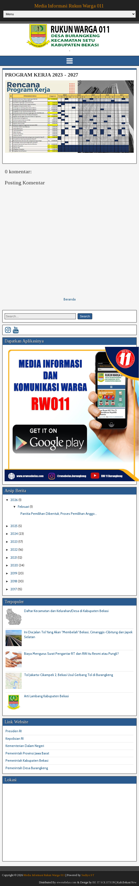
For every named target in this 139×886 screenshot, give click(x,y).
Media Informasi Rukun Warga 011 (69, 5)
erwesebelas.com (66, 882)
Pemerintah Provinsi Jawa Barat (27, 753)
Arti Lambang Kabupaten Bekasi (46, 696)
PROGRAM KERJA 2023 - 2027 (41, 75)
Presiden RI (14, 731)
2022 (14, 549)
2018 (14, 581)
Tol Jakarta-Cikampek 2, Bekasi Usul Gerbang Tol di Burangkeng (68, 675)
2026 (14, 500)
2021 (14, 557)
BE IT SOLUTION (104, 882)
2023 (14, 542)
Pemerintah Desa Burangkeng (27, 768)
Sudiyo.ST (87, 875)
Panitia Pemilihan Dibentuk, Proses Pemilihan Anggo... (58, 514)
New (134, 882)
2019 (14, 573)
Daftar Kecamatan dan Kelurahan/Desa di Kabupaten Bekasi (66, 611)
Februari (24, 507)
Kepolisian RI (15, 738)
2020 (14, 565)
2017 (14, 589)
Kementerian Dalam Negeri (25, 746)
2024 (14, 534)
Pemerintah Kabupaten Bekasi (27, 760)
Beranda (70, 299)
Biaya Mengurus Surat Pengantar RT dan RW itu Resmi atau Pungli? (71, 654)
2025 (14, 526)
